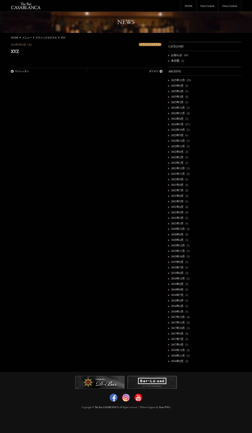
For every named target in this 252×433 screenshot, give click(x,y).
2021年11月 (178, 174)
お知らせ (176, 55)
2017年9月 (177, 333)
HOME (188, 6)
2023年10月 (178, 130)
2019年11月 (178, 251)
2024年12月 (178, 108)
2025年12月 (178, 80)
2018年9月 (177, 284)
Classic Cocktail (229, 6)
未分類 (175, 61)
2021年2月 (177, 218)
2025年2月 (177, 102)
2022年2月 (177, 157)
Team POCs (164, 407)
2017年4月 (177, 344)
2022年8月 (177, 152)
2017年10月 (178, 328)
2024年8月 (177, 119)
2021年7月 (177, 190)
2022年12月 (178, 141)
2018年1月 (177, 311)
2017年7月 (177, 339)
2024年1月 (177, 124)
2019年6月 (177, 273)
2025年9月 (177, 86)
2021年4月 (177, 207)
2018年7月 (177, 295)
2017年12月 (178, 317)
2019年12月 (178, 245)
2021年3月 (177, 212)
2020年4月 (177, 240)
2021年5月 (177, 201)
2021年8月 (177, 185)
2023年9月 (177, 135)
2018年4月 (177, 300)
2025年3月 (177, 97)
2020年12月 (178, 229)
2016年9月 (177, 361)
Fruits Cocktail (207, 6)
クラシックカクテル (150, 44)
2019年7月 (177, 267)
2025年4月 (177, 91)
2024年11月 (178, 113)
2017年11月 (178, 322)
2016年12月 (178, 350)
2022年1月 (177, 163)
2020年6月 (177, 234)
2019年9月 (177, 262)
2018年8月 (177, 289)
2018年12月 (178, 278)
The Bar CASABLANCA (107, 407)
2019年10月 (178, 256)
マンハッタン (20, 71)
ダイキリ (155, 71)
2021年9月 (177, 179)
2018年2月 (177, 306)
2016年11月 (178, 356)
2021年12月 (178, 168)
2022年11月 (178, 146)
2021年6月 (177, 196)
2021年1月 (177, 223)
